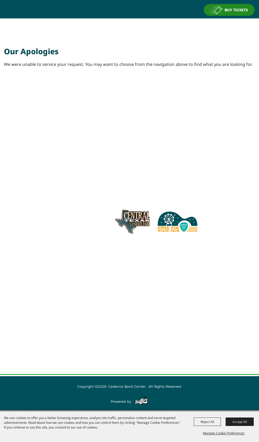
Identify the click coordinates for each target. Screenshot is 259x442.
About (129, 286)
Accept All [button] (239, 422)
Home (130, 278)
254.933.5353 (196, 258)
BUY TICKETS (236, 9)
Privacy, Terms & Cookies (130, 345)
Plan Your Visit (129, 312)
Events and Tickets (129, 295)
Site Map (129, 337)
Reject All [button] (207, 422)
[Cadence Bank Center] (129, 27)
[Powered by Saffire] (141, 401)
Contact (129, 328)
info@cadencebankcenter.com (152, 258)
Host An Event (129, 303)
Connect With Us (129, 320)
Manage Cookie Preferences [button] (224, 433)
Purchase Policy (129, 354)
